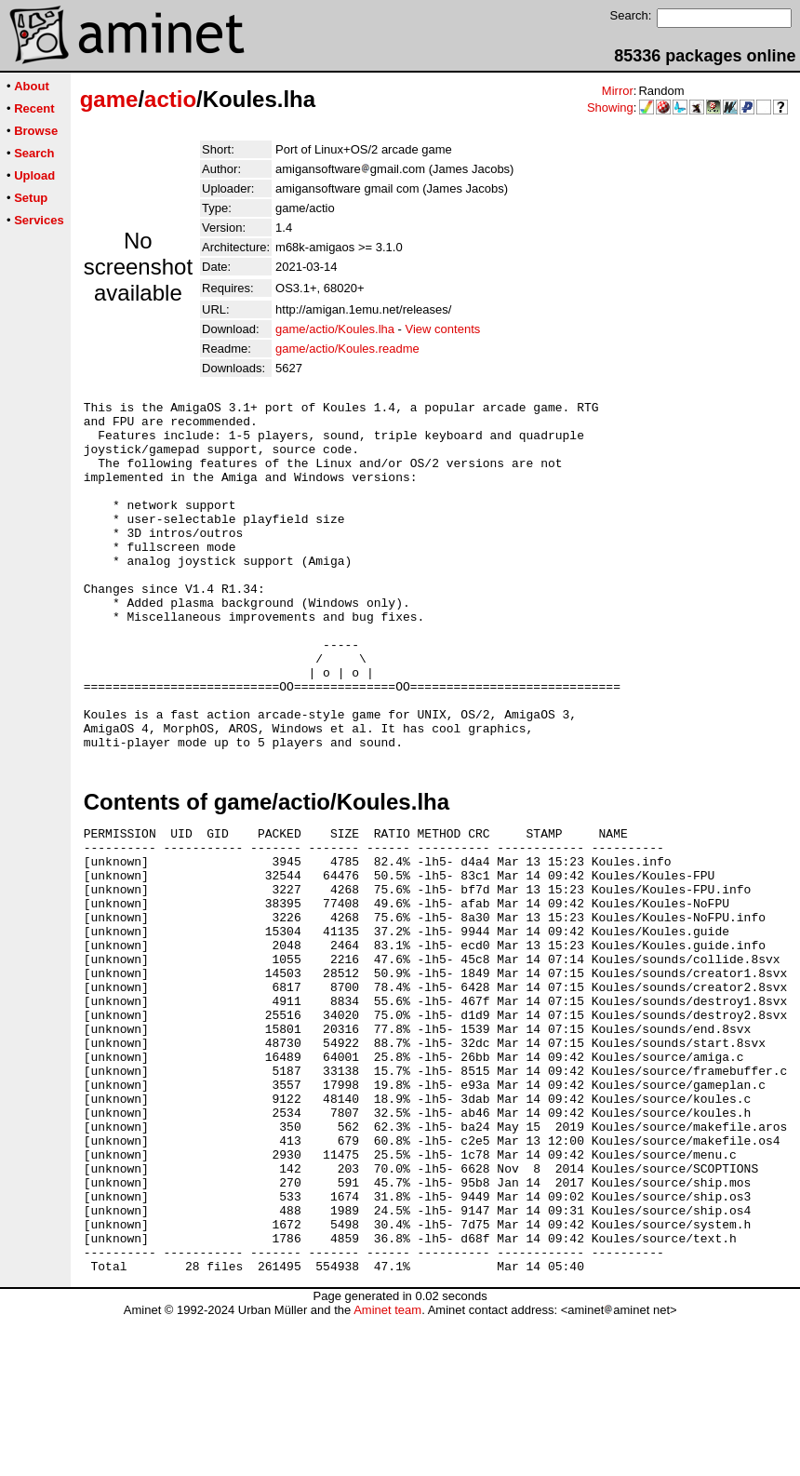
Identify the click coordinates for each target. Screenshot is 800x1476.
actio (170, 99)
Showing (610, 107)
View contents (443, 329)
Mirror (617, 91)
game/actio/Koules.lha (334, 329)
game (109, 99)
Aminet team (387, 1469)
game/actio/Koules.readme (347, 349)
